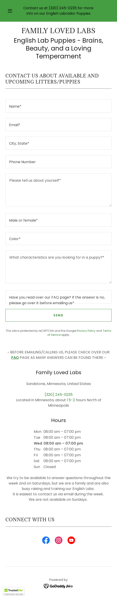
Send (58, 315)
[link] (58, 31)
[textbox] (58, 106)
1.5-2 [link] (71, 400)
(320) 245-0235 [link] (63, 8)
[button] (10, 10)
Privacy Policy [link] (86, 331)
